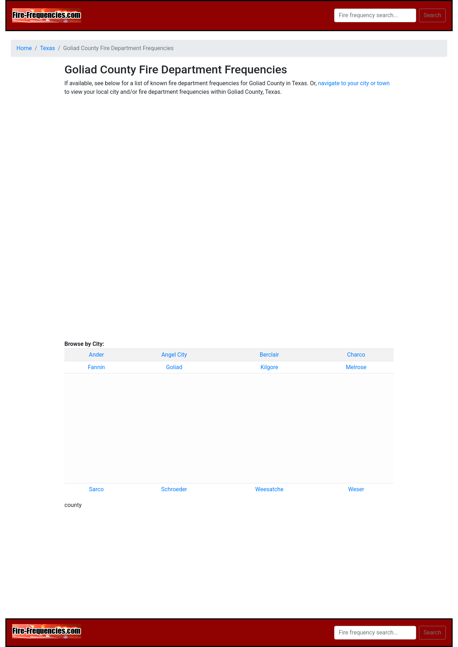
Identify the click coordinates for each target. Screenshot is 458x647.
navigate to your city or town (354, 83)
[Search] (375, 15)
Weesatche (269, 489)
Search (432, 15)
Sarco (96, 489)
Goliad (174, 367)
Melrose (356, 367)
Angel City (174, 354)
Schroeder (174, 489)
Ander (96, 354)
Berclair (269, 354)
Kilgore (269, 367)
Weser (356, 489)
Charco (356, 354)
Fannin (96, 367)
